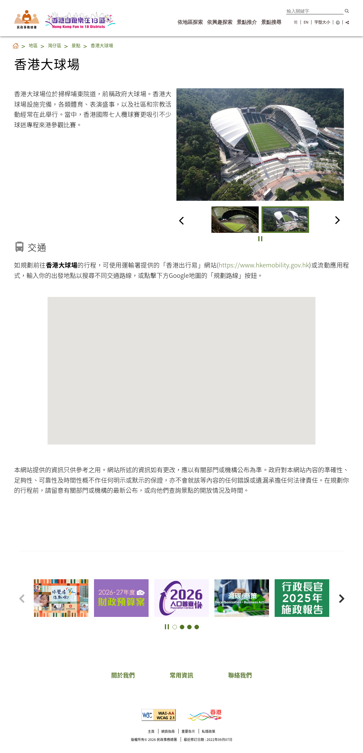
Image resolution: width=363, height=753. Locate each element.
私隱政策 (208, 731)
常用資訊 (181, 675)
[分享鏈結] (345, 22)
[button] (347, 11)
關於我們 (123, 675)
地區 (33, 45)
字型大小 (322, 22)
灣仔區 (54, 45)
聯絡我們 (240, 675)
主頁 (151, 731)
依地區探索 (190, 22)
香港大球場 (102, 45)
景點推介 (247, 22)
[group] (235, 219)
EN (306, 22)
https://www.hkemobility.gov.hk (264, 264)
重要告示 (188, 731)
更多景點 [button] (351, 587)
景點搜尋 (271, 22)
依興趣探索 (219, 22)
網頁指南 (168, 731)
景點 (75, 45)
